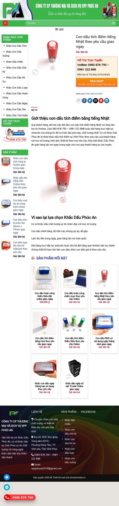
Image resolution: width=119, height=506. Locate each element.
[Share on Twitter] (90, 100)
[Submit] (113, 23)
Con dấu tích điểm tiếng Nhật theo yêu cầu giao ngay (104, 296)
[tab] (34, 110)
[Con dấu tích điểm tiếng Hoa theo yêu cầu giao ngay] (44, 323)
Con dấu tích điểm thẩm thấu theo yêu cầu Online (74, 341)
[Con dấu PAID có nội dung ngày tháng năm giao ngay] (104, 323)
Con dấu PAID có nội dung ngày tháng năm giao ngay (104, 341)
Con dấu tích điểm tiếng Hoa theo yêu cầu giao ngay (44, 341)
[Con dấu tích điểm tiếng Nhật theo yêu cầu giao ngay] (104, 278)
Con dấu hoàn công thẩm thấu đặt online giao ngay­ (45, 296)
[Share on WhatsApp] (78, 100)
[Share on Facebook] (84, 100)
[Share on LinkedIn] (106, 100)
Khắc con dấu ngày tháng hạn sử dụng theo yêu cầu (44, 386)
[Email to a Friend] (95, 100)
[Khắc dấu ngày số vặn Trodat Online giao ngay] (74, 368)
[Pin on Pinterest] (101, 100)
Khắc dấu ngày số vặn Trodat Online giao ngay (74, 386)
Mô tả (34, 110)
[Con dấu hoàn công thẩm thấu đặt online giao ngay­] (44, 278)
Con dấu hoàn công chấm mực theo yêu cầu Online (74, 296)
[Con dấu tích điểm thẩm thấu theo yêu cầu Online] (74, 323)
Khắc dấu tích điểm (94, 94)
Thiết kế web (59, 477)
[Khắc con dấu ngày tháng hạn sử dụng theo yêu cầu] (44, 368)
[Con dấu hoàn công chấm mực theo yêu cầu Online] (74, 278)
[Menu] (5, 23)
